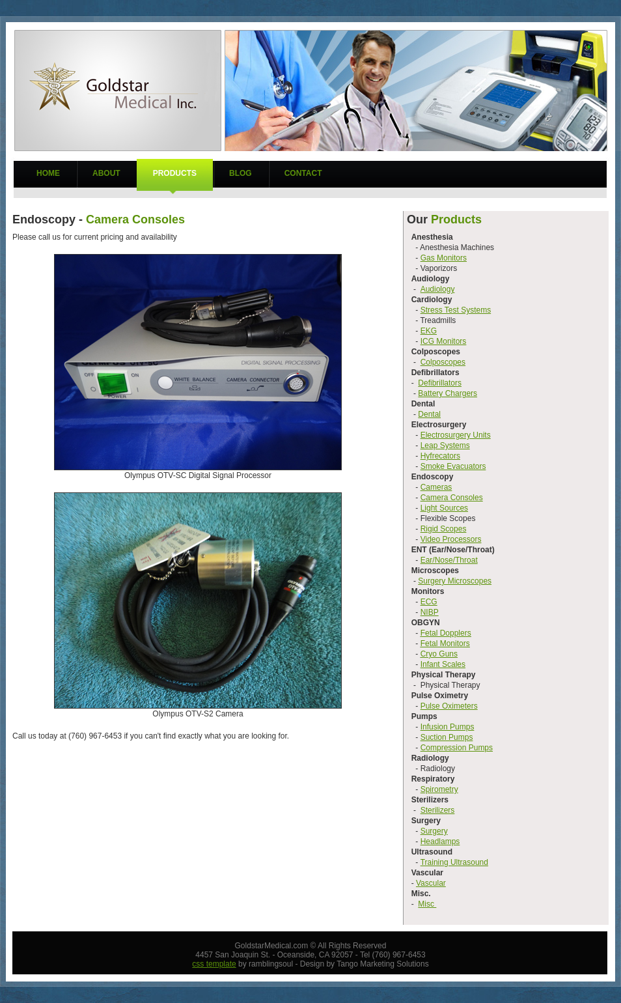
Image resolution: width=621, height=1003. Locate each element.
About (106, 173)
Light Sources (444, 508)
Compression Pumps (457, 747)
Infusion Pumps (448, 726)
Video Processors (451, 539)
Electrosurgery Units (456, 435)
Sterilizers (438, 810)
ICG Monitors (444, 341)
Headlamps (440, 841)
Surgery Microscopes (454, 581)
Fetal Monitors (445, 643)
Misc (427, 904)
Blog (240, 173)
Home (48, 173)
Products (175, 173)
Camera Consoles (452, 497)
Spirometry (439, 789)
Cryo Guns (439, 653)
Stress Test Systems (456, 310)
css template (214, 963)
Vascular (431, 883)
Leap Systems (445, 445)
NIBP (430, 612)
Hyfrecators (440, 455)
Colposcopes (443, 362)
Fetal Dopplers (446, 633)
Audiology (438, 289)
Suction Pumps (447, 737)
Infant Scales (443, 664)
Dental (429, 414)
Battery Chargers (447, 393)
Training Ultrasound (454, 862)
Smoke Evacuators (453, 466)
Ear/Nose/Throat (449, 560)
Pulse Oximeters (449, 706)
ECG (429, 601)
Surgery (434, 831)
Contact (303, 173)
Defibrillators (440, 383)
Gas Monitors (444, 257)
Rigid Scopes (444, 528)
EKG (429, 330)
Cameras (436, 487)
